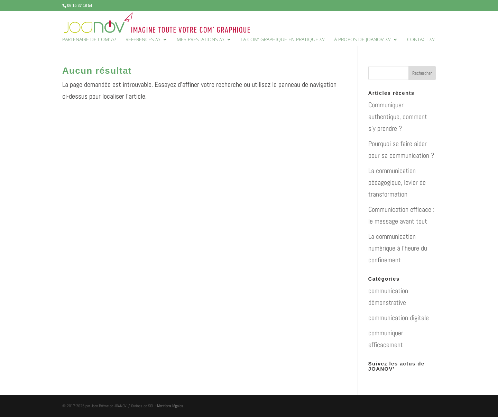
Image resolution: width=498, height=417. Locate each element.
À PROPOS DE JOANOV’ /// (362, 40)
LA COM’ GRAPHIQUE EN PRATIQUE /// (283, 40)
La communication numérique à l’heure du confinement (397, 248)
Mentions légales (170, 406)
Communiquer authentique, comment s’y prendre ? (397, 116)
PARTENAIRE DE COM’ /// (89, 40)
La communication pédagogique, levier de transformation (397, 182)
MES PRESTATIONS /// (200, 40)
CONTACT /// (421, 40)
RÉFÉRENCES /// (143, 40)
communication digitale (398, 317)
